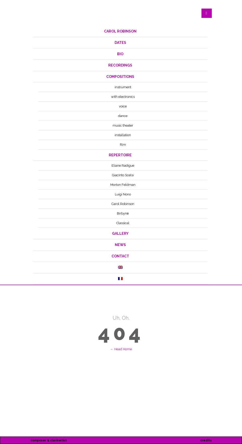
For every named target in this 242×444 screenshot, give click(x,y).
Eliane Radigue (123, 165)
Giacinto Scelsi (123, 175)
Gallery (120, 233)
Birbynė (123, 213)
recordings (120, 65)
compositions (120, 77)
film (123, 144)
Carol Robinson (120, 31)
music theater (123, 125)
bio (120, 54)
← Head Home (121, 349)
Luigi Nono (123, 194)
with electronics (123, 97)
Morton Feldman (122, 185)
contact (120, 256)
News (120, 245)
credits (206, 440)
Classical (122, 223)
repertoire (120, 155)
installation (123, 135)
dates (120, 43)
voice (123, 106)
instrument (123, 87)
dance (122, 116)
